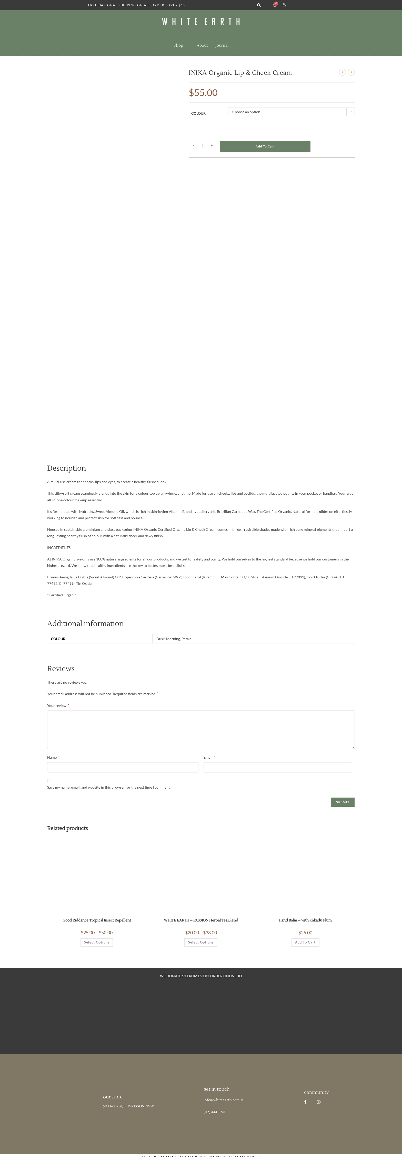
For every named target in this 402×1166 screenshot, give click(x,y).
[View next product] (351, 72)
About (202, 45)
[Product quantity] (202, 145)
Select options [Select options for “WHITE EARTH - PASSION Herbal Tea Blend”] (201, 942)
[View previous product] (342, 72)
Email (209, 757)
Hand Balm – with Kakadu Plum (305, 920)
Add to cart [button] (305, 942)
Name (53, 757)
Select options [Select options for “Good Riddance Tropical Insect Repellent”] (96, 942)
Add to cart (265, 146)
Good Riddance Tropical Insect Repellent (97, 920)
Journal (221, 45)
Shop (180, 45)
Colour (198, 113)
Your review (58, 705)
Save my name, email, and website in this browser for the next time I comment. (108, 787)
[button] (259, 5)
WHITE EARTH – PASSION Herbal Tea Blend (201, 920)
